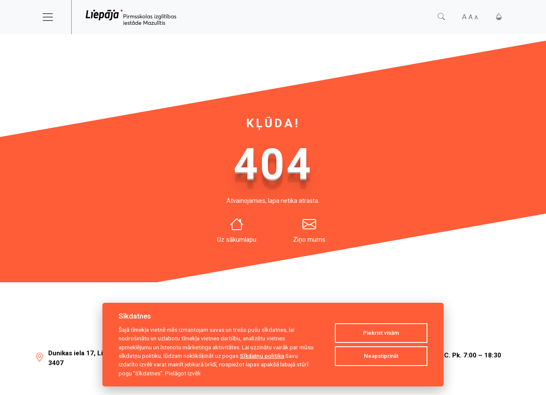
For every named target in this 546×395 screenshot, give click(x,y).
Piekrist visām (381, 333)
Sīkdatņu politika (262, 355)
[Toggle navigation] (53, 17)
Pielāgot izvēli (182, 373)
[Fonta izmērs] (470, 17)
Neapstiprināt (381, 356)
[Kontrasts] (498, 17)
